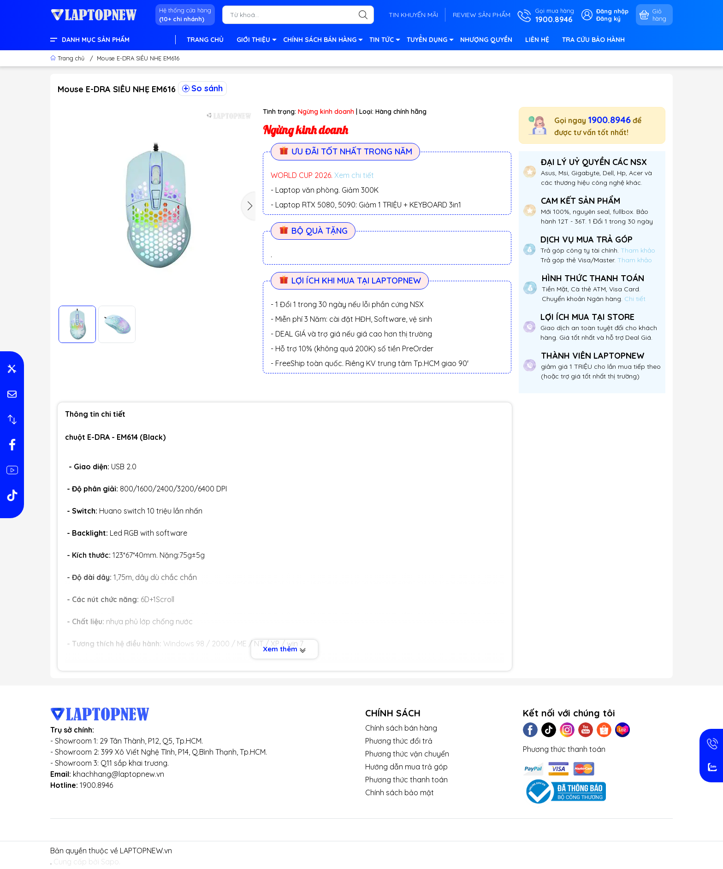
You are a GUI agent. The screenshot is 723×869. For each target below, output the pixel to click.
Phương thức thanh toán (406, 779)
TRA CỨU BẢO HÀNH (593, 39)
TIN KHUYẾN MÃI (413, 15)
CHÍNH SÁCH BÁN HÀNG (322, 41)
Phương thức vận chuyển (407, 753)
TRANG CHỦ (205, 39)
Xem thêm (285, 649)
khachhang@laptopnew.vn (118, 774)
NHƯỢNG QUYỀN (486, 39)
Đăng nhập (612, 11)
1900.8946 (609, 119)
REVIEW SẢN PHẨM (481, 15)
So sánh (202, 88)
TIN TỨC (384, 41)
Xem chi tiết (354, 175)
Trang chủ (68, 58)
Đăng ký (608, 18)
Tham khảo (638, 250)
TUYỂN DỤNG (430, 41)
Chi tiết (634, 299)
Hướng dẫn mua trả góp (406, 766)
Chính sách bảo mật (399, 792)
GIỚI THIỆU (256, 41)
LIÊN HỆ (537, 39)
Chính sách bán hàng (401, 728)
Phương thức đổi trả (399, 740)
